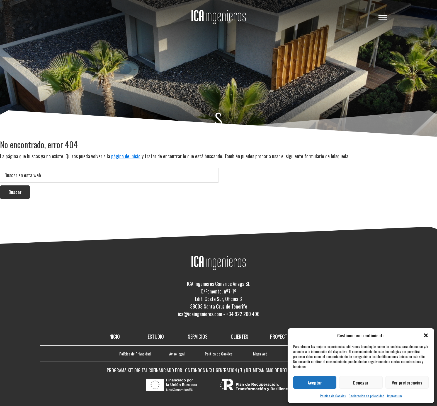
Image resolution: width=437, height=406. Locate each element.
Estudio (156, 336)
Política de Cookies (333, 395)
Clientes (239, 336)
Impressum (394, 395)
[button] (426, 335)
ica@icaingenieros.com (200, 313)
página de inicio (125, 156)
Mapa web (260, 354)
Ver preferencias (407, 382)
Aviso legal (176, 354)
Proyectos (281, 336)
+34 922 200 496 (242, 313)
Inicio (114, 336)
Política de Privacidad (135, 354)
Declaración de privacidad (366, 395)
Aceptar (315, 382)
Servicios (198, 336)
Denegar (360, 382)
